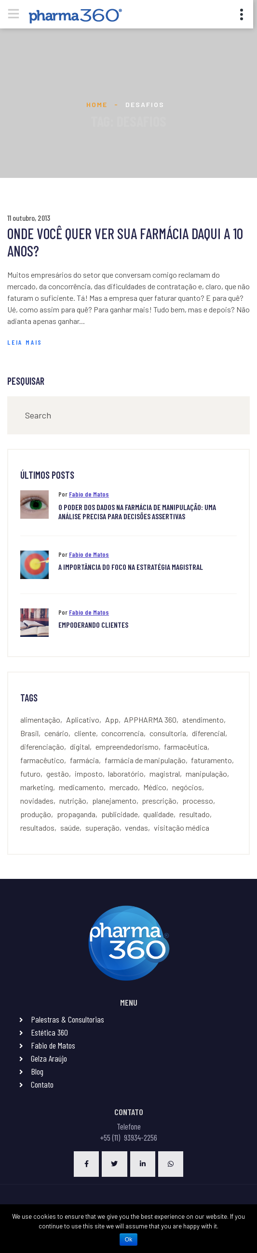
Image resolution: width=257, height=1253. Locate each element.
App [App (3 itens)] (112, 719)
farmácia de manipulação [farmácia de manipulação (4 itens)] (145, 760)
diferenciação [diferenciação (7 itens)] (42, 746)
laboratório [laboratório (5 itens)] (126, 773)
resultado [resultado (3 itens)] (194, 814)
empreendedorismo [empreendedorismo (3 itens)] (127, 746)
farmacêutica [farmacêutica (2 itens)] (185, 746)
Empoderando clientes (93, 624)
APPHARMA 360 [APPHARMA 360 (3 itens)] (150, 719)
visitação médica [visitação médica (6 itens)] (181, 827)
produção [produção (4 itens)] (35, 814)
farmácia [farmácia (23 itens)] (84, 760)
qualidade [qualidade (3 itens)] (158, 814)
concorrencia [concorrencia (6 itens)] (122, 733)
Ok (128, 1239)
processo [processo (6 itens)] (197, 800)
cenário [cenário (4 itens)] (56, 733)
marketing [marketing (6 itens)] (36, 787)
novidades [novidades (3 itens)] (37, 800)
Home (97, 104)
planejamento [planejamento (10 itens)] (114, 800)
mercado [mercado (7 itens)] (123, 787)
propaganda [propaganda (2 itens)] (76, 814)
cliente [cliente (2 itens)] (85, 733)
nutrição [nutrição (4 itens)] (72, 800)
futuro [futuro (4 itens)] (30, 773)
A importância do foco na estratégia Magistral (130, 566)
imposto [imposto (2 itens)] (89, 773)
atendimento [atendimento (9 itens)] (203, 719)
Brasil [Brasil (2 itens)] (29, 733)
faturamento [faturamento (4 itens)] (211, 760)
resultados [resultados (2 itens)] (37, 827)
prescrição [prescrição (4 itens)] (159, 800)
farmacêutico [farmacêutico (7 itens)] (42, 760)
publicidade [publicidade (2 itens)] (119, 814)
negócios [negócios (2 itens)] (187, 787)
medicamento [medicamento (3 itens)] (81, 787)
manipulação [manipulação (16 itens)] (206, 773)
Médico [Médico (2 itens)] (154, 787)
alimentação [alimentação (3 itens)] (40, 719)
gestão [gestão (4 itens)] (57, 773)
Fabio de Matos (89, 494)
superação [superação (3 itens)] (102, 827)
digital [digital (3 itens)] (80, 746)
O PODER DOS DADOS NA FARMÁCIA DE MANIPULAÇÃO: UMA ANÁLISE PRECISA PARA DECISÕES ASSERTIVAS (137, 511)
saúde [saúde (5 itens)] (70, 827)
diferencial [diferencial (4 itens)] (208, 733)
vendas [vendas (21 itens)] (136, 827)
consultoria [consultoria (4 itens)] (167, 733)
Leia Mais (24, 342)
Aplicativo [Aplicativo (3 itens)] (82, 719)
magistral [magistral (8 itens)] (164, 773)
